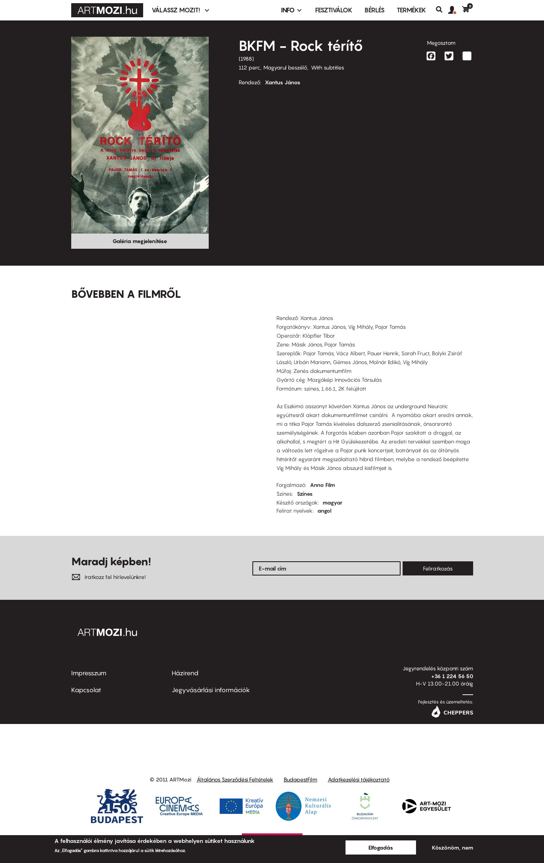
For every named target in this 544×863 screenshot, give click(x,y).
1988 (246, 58)
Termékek (411, 10)
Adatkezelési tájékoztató (359, 779)
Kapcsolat (86, 690)
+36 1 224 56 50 (452, 676)
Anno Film (322, 485)
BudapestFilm (300, 779)
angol (324, 510)
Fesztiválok (334, 10)
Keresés (442, 9)
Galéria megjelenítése (139, 241)
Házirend (185, 673)
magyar (332, 502)
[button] (455, 10)
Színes (305, 493)
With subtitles (327, 67)
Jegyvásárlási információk (211, 690)
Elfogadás (380, 847)
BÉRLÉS (375, 10)
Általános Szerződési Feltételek (235, 779)
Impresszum (88, 673)
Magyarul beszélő (285, 67)
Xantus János (282, 82)
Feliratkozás (438, 568)
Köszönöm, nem (452, 847)
